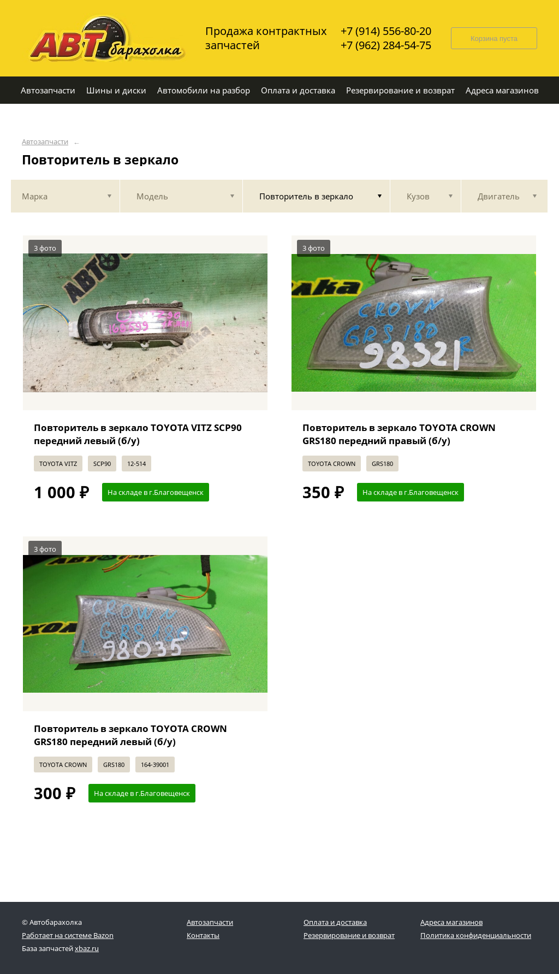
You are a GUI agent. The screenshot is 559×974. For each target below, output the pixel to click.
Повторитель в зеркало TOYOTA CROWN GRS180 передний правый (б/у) (399, 434)
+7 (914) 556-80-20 (386, 31)
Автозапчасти (45, 141)
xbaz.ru (87, 948)
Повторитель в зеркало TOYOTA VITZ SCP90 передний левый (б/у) (138, 434)
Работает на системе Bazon (68, 935)
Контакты (203, 935)
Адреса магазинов (451, 922)
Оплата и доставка (335, 922)
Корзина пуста (494, 38)
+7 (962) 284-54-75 (386, 45)
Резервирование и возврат (349, 935)
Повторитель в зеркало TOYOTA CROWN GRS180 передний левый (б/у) (130, 735)
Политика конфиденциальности (475, 935)
